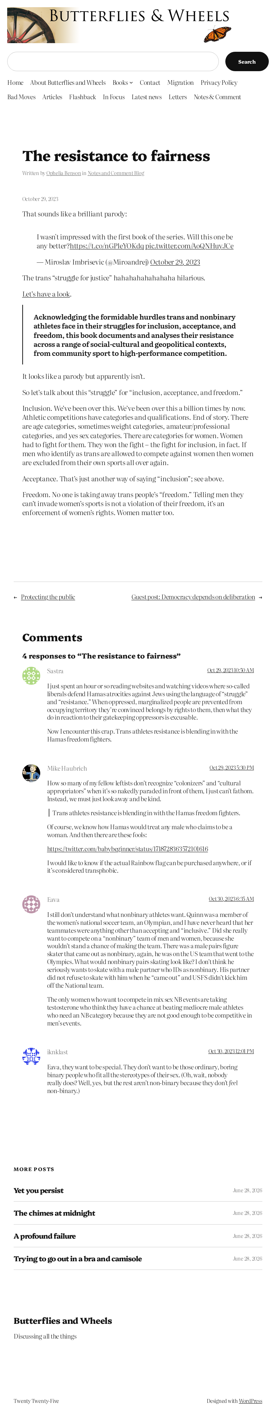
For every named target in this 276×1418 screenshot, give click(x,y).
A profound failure (44, 1236)
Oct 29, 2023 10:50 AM (230, 670)
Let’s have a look (46, 293)
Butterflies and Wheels (63, 1320)
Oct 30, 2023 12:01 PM (231, 1051)
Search (247, 61)
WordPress (250, 1400)
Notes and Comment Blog (116, 172)
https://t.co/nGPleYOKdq (107, 245)
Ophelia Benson (63, 172)
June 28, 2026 (247, 1190)
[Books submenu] (131, 82)
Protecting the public (48, 596)
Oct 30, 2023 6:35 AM (231, 898)
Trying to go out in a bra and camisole (78, 1258)
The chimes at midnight (54, 1213)
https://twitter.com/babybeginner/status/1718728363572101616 (127, 848)
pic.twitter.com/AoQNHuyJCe (189, 245)
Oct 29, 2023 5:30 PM (232, 767)
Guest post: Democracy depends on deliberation (193, 596)
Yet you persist (38, 1190)
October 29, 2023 (175, 261)
